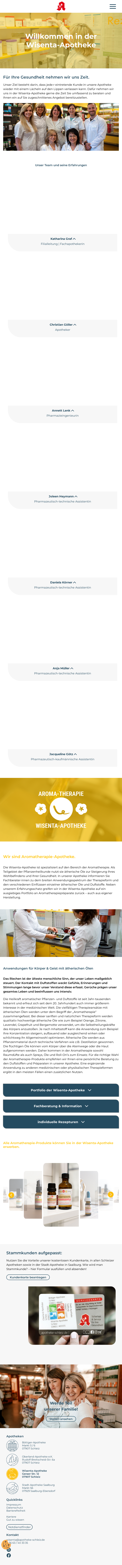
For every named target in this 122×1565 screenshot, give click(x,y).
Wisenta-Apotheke (34, 1470)
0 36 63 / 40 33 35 (17, 1542)
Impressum (13, 1504)
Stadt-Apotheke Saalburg (38, 1484)
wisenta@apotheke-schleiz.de (25, 1539)
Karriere (11, 1516)
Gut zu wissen (15, 1519)
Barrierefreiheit (15, 1510)
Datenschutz (14, 1507)
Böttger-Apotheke (34, 1442)
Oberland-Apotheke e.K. (37, 1456)
